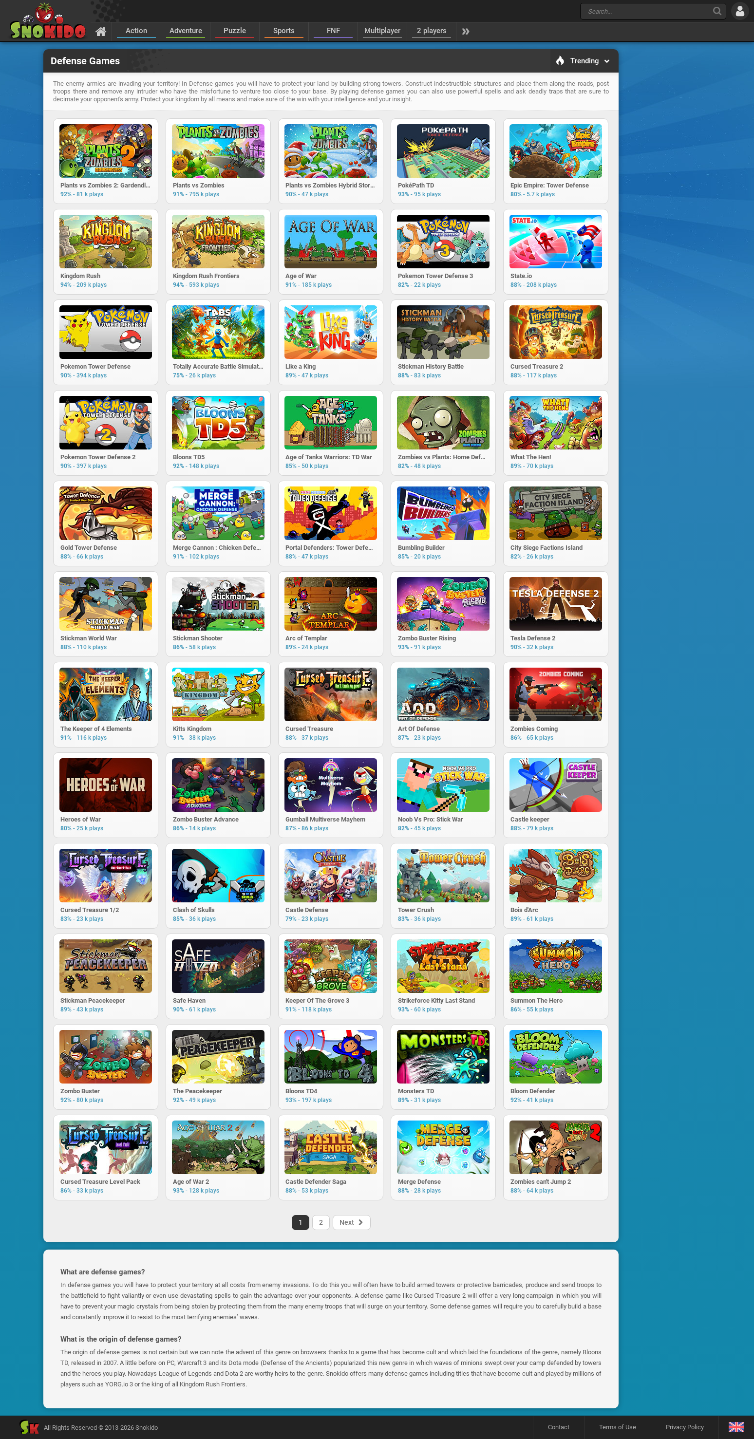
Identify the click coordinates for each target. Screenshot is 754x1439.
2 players (432, 30)
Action (136, 30)
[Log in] (740, 11)
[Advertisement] (668, 198)
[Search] (717, 11)
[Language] (736, 1427)
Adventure (186, 30)
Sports (284, 30)
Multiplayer (382, 30)
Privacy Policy (685, 1427)
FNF (333, 30)
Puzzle (235, 30)
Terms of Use (617, 1427)
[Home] (101, 31)
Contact (558, 1427)
